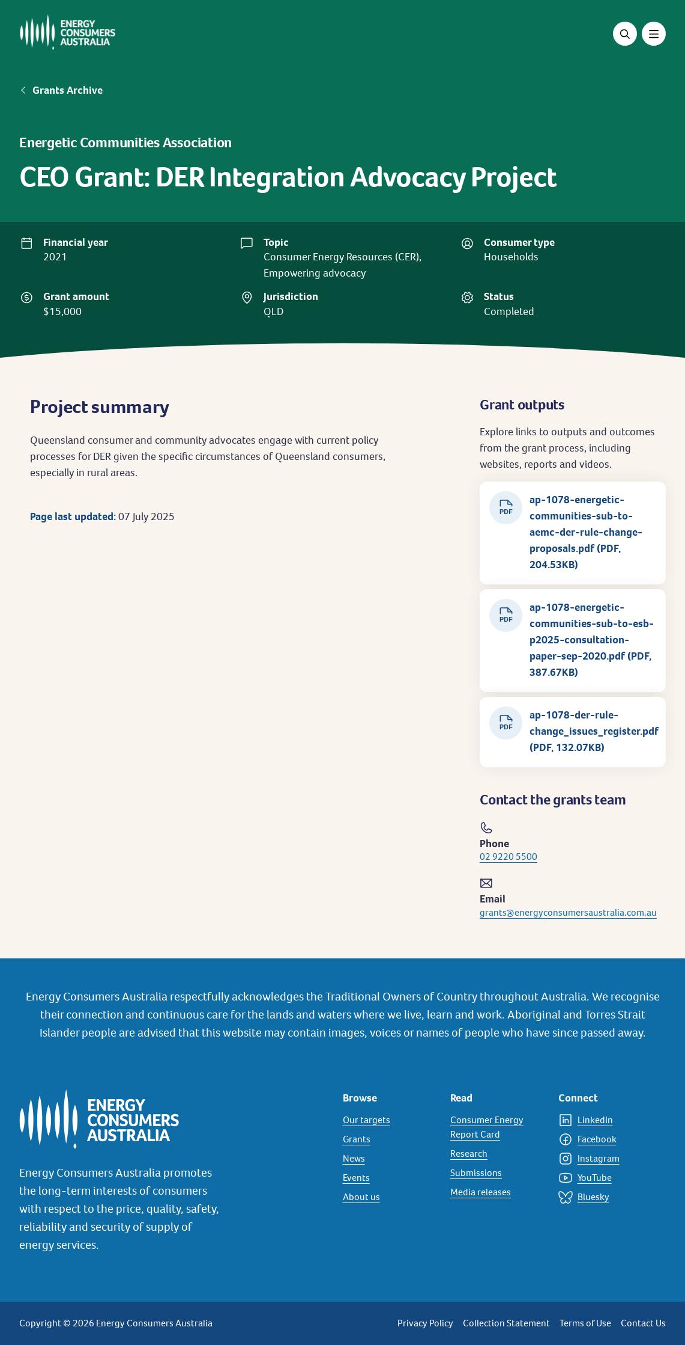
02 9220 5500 (508, 856)
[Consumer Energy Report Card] (497, 1127)
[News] (389, 1158)
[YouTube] (605, 1178)
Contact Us (643, 1323)
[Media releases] (497, 1192)
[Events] (389, 1178)
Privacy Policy (425, 1323)
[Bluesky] (605, 1197)
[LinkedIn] (605, 1120)
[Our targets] (389, 1120)
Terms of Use (585, 1323)
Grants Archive (67, 90)
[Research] (497, 1154)
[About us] (389, 1197)
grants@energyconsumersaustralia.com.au (568, 912)
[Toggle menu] (654, 34)
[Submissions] (497, 1173)
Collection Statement (506, 1323)
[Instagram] (605, 1158)
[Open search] (625, 34)
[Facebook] (605, 1139)
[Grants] (389, 1139)
